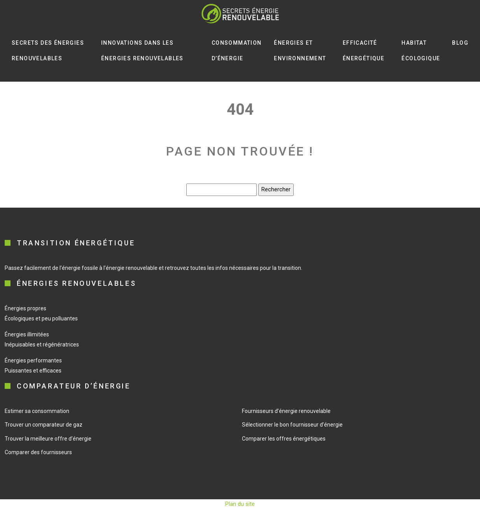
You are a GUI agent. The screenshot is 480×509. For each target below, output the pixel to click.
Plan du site (240, 503)
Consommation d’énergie (237, 50)
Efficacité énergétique (363, 50)
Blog (460, 43)
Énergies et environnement (300, 50)
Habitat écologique (420, 50)
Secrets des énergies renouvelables (48, 50)
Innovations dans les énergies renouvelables (142, 50)
